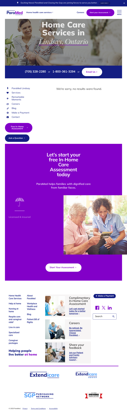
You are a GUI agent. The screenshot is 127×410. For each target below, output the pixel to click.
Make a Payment (20, 113)
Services (16, 93)
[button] (39, 12)
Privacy (25, 408)
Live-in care (14, 327)
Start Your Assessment (63, 267)
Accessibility (53, 408)
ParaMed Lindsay (21, 88)
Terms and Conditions (38, 408)
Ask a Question (17, 138)
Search (113, 316)
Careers (16, 104)
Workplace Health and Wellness (32, 306)
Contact (16, 117)
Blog (14, 108)
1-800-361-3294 (63, 71)
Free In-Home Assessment (19, 128)
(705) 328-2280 (35, 71)
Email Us (90, 72)
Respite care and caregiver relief (15, 319)
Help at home (15, 304)
